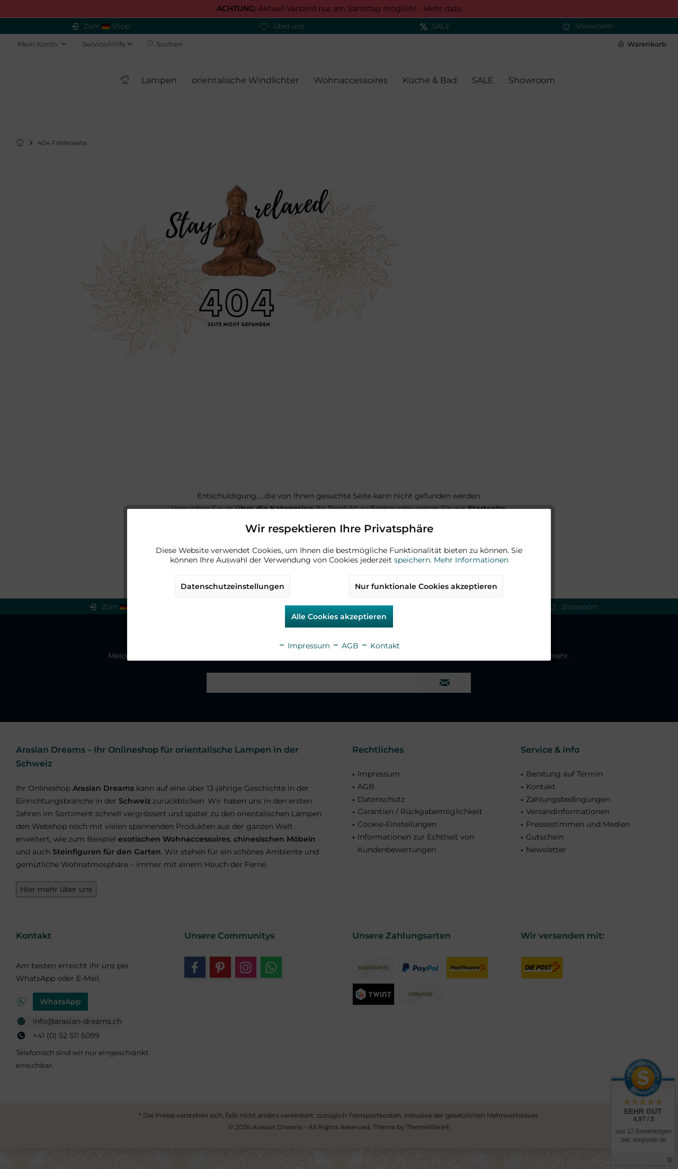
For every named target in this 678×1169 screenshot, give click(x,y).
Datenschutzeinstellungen (232, 586)
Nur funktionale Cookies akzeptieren (426, 586)
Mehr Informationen (471, 559)
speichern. (414, 559)
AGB (345, 645)
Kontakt (380, 645)
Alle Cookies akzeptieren (339, 616)
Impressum (304, 645)
